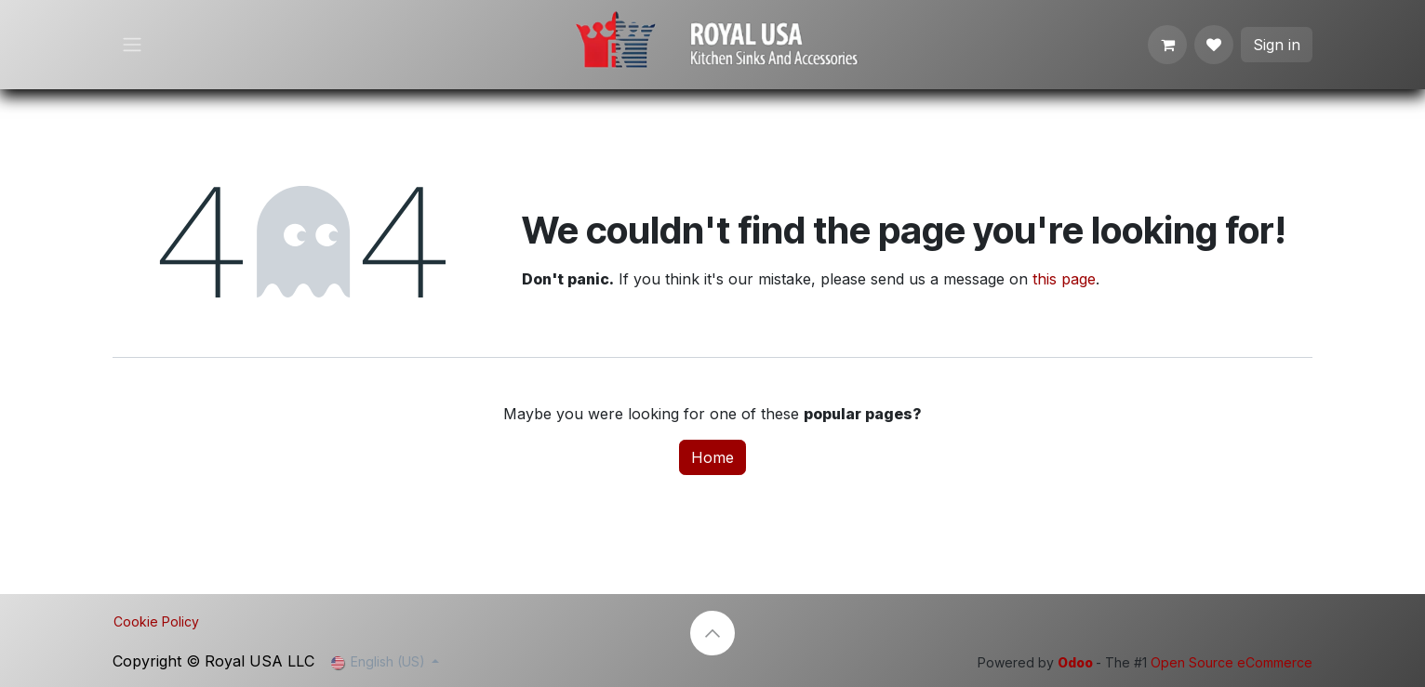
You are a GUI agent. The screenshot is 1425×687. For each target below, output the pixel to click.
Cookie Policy (156, 621)
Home (712, 457)
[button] (712, 633)
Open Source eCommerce (1231, 662)
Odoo (1077, 662)
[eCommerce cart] (1167, 44)
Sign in (1276, 44)
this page (1064, 279)
